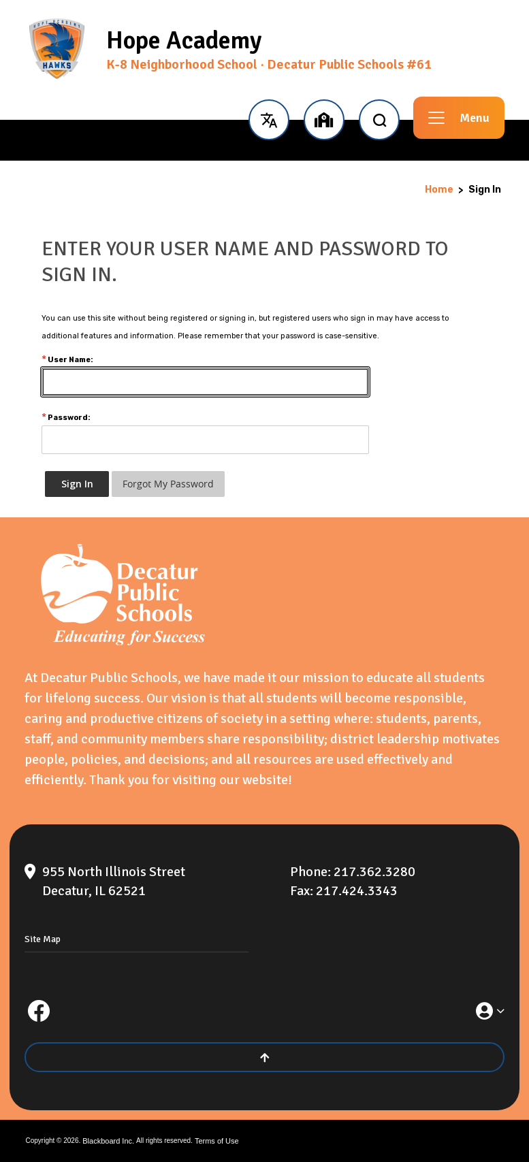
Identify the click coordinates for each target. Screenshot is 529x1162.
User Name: (67, 359)
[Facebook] (39, 1011)
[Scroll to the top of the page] (264, 1057)
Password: (66, 417)
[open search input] (379, 117)
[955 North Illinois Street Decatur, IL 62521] (149, 881)
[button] (268, 117)
